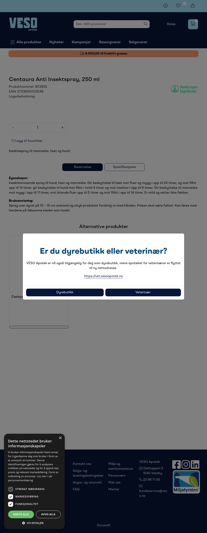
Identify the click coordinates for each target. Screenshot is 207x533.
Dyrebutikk (64, 292)
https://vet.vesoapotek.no (103, 276)
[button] (34, 523)
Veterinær (143, 292)
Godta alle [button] (21, 514)
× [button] (60, 438)
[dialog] (34, 481)
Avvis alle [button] (48, 514)
